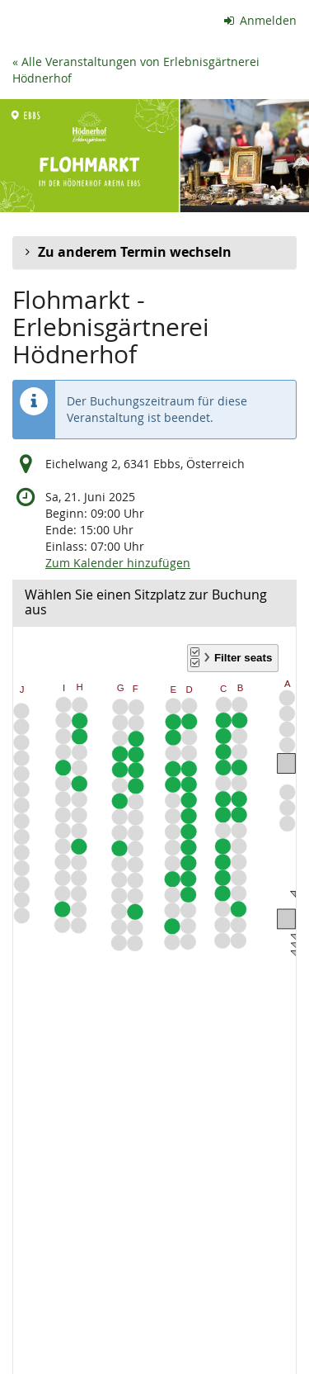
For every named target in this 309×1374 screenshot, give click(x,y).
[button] (154, 252)
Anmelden (260, 20)
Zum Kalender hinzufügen (117, 563)
